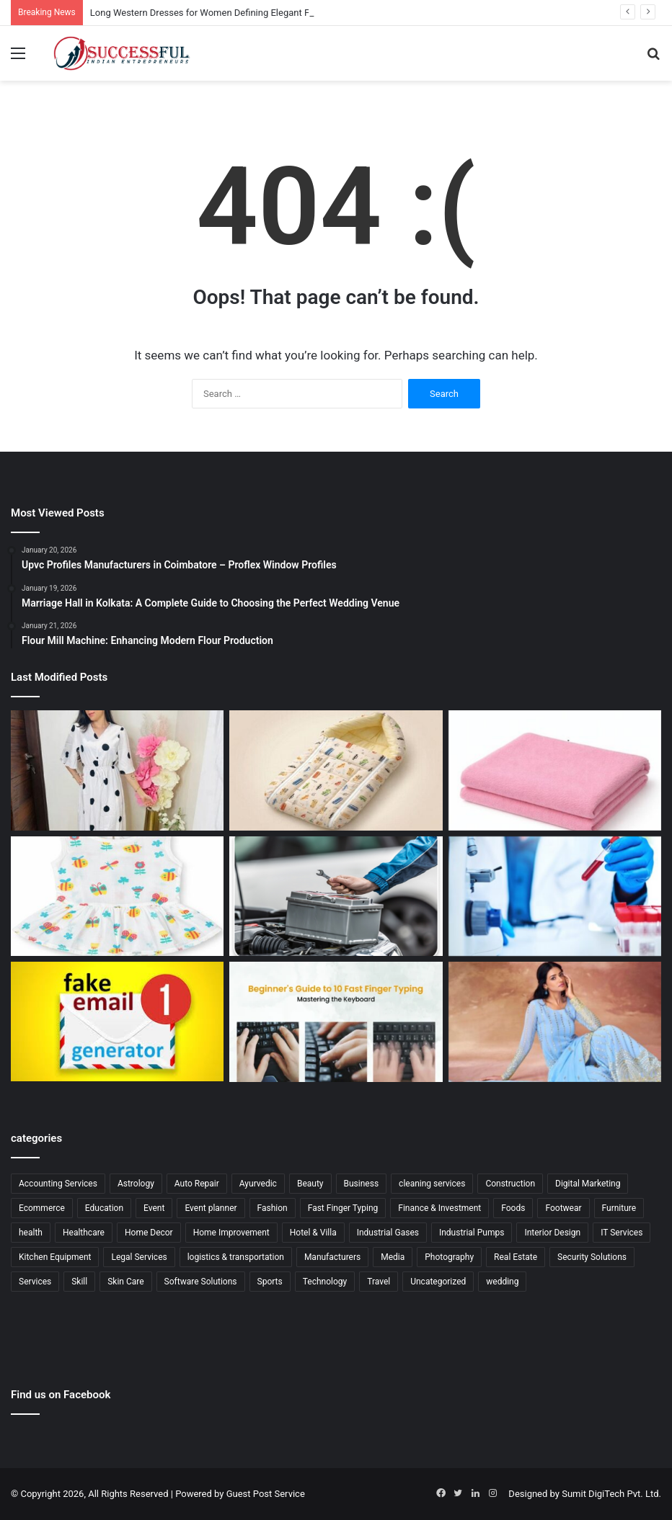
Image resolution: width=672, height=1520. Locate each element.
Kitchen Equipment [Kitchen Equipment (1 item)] (55, 1257)
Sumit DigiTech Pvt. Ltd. (611, 1493)
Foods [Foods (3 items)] (513, 1208)
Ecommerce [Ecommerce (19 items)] (42, 1208)
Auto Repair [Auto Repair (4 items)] (196, 1184)
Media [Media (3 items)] (392, 1257)
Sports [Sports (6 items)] (270, 1282)
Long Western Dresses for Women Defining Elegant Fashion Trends (229, 12)
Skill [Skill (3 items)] (79, 1282)
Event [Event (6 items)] (153, 1208)
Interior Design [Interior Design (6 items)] (552, 1233)
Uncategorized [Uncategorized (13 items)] (438, 1282)
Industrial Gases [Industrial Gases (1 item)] (388, 1233)
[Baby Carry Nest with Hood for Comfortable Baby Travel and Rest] (335, 770)
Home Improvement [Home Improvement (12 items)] (231, 1233)
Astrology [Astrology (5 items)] (136, 1184)
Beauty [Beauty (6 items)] (310, 1184)
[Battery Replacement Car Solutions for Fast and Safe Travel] (335, 896)
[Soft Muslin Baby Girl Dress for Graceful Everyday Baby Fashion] (117, 896)
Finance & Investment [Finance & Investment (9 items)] (439, 1208)
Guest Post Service (265, 1493)
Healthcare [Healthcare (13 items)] (84, 1233)
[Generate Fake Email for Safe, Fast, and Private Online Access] (117, 1021)
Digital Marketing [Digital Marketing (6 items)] (587, 1184)
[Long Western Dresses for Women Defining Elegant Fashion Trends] (117, 770)
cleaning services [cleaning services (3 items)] (432, 1184)
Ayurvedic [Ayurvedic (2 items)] (258, 1184)
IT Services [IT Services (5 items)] (621, 1233)
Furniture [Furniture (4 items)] (619, 1208)
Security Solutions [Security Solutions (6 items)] (592, 1257)
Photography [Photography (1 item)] (449, 1257)
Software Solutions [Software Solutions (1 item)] (200, 1282)
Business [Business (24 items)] (361, 1184)
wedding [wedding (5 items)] (502, 1282)
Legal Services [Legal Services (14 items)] (139, 1257)
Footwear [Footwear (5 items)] (563, 1208)
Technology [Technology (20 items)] (325, 1282)
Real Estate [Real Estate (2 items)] (515, 1257)
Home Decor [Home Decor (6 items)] (149, 1233)
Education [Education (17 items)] (104, 1208)
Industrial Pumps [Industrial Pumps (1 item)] (471, 1233)
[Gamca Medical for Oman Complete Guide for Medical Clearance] (554, 896)
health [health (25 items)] (31, 1233)
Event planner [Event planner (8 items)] (210, 1208)
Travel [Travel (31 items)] (378, 1282)
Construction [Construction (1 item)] (510, 1184)
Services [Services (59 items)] (35, 1282)
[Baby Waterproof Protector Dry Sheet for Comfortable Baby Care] (554, 770)
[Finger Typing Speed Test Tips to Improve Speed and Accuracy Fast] (335, 1022)
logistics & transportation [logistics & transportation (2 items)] (235, 1257)
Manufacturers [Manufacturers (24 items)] (332, 1257)
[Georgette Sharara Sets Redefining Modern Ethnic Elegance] (554, 1022)
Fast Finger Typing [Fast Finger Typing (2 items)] (343, 1208)
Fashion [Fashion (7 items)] (272, 1208)
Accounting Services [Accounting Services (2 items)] (58, 1184)
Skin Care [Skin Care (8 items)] (125, 1282)
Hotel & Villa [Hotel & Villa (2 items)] (313, 1233)
